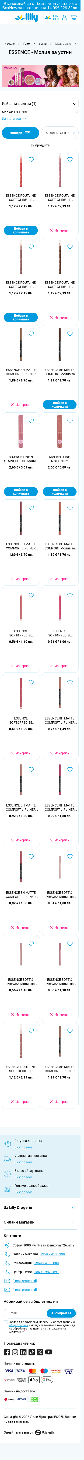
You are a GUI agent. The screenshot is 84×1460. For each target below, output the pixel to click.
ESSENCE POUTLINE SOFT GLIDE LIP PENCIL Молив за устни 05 (21, 198)
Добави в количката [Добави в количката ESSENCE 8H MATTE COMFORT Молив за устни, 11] (60, 404)
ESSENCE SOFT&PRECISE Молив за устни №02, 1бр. (21, 633)
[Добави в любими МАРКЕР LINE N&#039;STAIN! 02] (70, 421)
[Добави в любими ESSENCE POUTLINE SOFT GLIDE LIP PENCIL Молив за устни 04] (70, 246)
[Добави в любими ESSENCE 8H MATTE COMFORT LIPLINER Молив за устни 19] (31, 508)
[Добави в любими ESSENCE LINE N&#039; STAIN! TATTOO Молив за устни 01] (31, 421)
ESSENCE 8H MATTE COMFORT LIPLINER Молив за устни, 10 (21, 372)
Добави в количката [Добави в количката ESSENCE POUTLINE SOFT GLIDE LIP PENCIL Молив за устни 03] (21, 317)
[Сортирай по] (60, 132)
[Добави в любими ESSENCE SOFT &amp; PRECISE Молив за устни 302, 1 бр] (31, 943)
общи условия (18, 1325)
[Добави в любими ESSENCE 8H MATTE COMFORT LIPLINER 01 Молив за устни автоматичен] (70, 1030)
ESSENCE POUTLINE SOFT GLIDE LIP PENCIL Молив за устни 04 (60, 285)
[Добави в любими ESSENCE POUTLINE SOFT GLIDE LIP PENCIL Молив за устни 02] (70, 159)
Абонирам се (61, 1313)
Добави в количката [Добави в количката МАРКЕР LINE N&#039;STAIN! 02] (60, 491)
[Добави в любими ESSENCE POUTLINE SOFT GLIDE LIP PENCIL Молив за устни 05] (31, 159)
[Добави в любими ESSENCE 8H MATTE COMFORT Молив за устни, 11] (70, 333)
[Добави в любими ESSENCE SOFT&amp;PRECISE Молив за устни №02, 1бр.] (31, 595)
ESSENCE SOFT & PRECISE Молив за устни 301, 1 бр (60, 895)
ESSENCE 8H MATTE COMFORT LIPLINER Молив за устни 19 (21, 546)
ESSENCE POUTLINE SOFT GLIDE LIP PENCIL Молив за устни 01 (21, 1069)
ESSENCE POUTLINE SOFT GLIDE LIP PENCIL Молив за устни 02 (60, 198)
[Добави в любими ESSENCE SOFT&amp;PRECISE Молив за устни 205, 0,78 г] (31, 682)
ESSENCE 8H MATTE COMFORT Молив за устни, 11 (60, 372)
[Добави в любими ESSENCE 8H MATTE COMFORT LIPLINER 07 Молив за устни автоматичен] (31, 856)
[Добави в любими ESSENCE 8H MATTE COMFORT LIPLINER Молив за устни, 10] (31, 333)
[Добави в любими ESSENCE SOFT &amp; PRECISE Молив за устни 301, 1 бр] (70, 856)
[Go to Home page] (26, 17)
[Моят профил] (64, 17)
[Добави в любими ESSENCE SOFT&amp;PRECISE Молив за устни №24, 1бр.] (70, 595)
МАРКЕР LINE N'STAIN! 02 (59, 459)
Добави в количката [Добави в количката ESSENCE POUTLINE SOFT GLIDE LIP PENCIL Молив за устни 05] (21, 230)
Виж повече (23, 1147)
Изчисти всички (14, 118)
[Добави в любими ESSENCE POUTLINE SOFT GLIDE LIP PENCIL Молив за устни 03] (31, 246)
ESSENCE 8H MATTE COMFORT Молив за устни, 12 (60, 546)
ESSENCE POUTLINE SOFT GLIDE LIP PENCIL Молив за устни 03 (21, 285)
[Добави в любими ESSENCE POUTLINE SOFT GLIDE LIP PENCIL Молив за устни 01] (31, 1030)
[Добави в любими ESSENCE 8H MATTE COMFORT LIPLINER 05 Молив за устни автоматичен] (70, 769)
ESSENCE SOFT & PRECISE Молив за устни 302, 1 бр (21, 982)
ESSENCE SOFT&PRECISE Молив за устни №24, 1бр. (60, 633)
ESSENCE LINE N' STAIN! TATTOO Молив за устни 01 (21, 459)
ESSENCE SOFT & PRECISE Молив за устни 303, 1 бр (60, 982)
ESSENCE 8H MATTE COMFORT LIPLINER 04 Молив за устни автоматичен (21, 807)
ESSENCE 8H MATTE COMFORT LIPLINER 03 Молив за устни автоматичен (60, 720)
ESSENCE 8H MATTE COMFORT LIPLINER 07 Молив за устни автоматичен (21, 895)
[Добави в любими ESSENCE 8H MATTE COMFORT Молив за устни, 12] (70, 508)
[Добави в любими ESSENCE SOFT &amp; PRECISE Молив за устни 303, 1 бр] (70, 943)
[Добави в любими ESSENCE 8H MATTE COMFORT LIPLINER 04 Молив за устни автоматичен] (31, 769)
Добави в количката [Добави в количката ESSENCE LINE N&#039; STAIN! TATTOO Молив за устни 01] (21, 491)
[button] (40, 104)
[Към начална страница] (9, 44)
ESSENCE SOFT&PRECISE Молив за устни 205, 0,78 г (20, 720)
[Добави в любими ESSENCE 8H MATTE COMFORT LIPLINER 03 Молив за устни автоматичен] (70, 682)
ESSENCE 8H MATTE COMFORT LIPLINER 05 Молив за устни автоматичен (60, 807)
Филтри (20, 132)
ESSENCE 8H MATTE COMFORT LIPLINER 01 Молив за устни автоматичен (60, 1069)
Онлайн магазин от (29, 1432)
